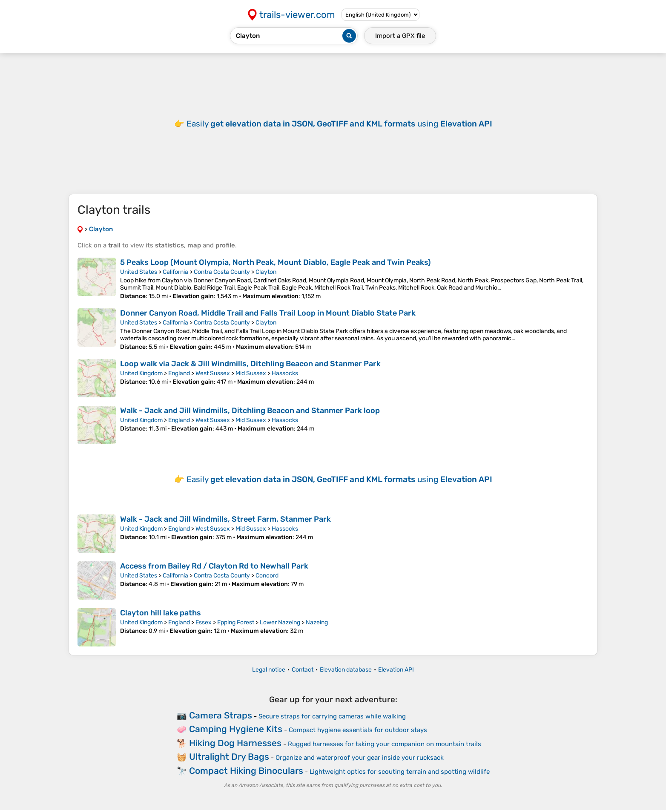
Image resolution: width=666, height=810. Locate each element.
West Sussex (212, 373)
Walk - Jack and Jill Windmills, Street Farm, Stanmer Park (225, 519)
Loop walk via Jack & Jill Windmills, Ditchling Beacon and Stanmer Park (250, 363)
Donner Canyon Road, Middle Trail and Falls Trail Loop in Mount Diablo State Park (268, 313)
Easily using (339, 124)
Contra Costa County (222, 272)
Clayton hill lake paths (160, 613)
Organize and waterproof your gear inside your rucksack (360, 757)
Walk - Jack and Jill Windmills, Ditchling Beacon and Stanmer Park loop (250, 410)
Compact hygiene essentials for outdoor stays (358, 730)
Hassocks (285, 373)
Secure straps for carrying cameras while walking (332, 716)
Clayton (265, 272)
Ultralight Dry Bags (229, 756)
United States (138, 272)
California (175, 272)
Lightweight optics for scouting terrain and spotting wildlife (400, 772)
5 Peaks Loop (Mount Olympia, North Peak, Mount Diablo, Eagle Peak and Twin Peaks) (275, 262)
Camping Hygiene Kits (235, 729)
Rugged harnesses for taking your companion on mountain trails (384, 744)
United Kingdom (141, 373)
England (179, 373)
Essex (203, 622)
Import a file (400, 36)
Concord (266, 575)
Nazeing (317, 622)
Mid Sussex (250, 373)
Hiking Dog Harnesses (235, 743)
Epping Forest (235, 622)
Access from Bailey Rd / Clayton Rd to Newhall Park (214, 566)
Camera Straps (220, 715)
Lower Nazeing (280, 622)
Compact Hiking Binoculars (246, 770)
